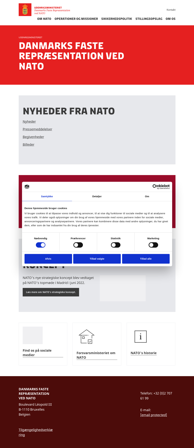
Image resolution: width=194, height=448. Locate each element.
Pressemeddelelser (37, 129)
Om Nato (44, 19)
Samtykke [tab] (47, 196)
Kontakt (171, 9)
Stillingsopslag (148, 19)
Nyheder (29, 121)
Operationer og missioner (76, 19)
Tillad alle (145, 258)
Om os (170, 19)
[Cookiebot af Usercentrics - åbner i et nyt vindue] (155, 186)
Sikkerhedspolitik (116, 19)
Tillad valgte (97, 258)
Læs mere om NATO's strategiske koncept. (51, 292)
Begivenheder (33, 137)
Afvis (48, 258)
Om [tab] (147, 196)
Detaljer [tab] (97, 196)
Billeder (28, 144)
